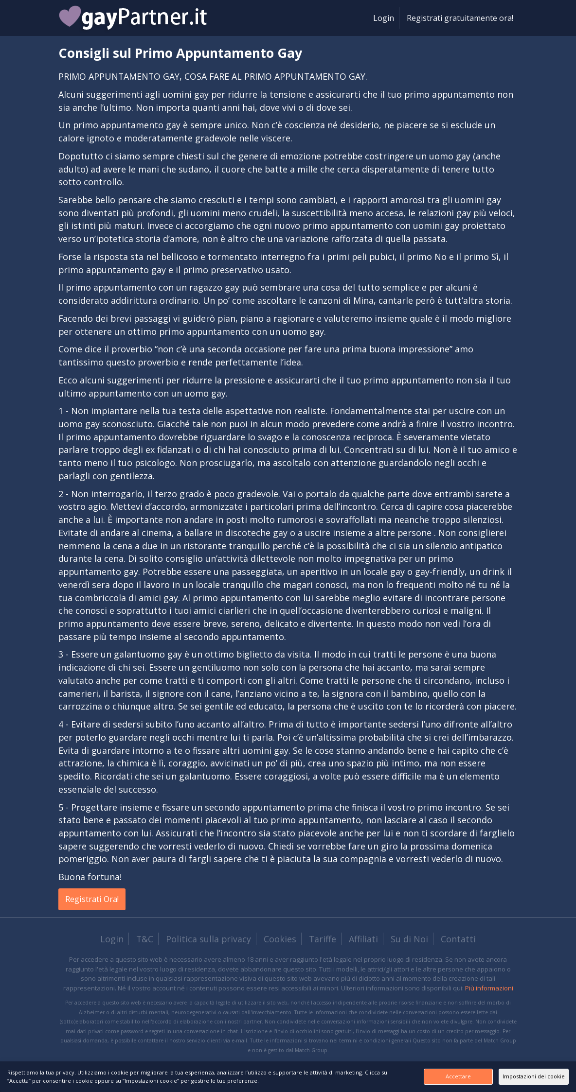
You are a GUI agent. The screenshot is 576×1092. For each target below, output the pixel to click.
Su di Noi (409, 940)
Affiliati (363, 940)
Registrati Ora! (96, 899)
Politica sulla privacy (208, 940)
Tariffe (322, 940)
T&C (144, 940)
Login (383, 18)
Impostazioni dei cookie (520, 1076)
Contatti (458, 940)
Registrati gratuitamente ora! (460, 18)
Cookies (280, 940)
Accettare (417, 1076)
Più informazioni (489, 989)
